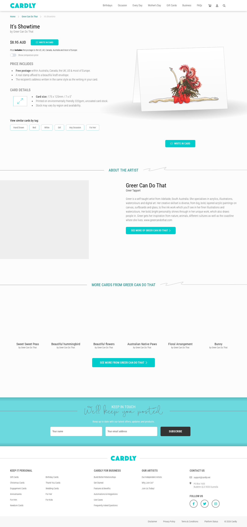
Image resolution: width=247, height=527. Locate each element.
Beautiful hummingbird (65, 344)
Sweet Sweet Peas (27, 344)
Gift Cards (172, 5)
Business (186, 5)
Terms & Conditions (189, 521)
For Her (92, 127)
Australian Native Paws (142, 344)
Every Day (137, 5)
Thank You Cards (53, 482)
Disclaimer (152, 521)
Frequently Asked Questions (106, 505)
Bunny (218, 344)
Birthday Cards (52, 477)
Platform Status (211, 521)
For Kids (49, 500)
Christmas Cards (17, 482)
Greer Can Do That (30, 16)
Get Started (98, 482)
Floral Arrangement (180, 344)
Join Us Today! (148, 488)
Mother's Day (154, 5)
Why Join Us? (147, 482)
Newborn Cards (16, 505)
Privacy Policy (169, 521)
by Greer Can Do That (28, 347)
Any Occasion (75, 127)
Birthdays (107, 5)
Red (34, 127)
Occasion (122, 5)
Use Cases (98, 500)
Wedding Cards (52, 488)
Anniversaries (16, 494)
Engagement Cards (18, 488)
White (46, 127)
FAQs (199, 5)
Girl (59, 127)
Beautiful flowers (104, 344)
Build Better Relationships (105, 477)
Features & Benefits (102, 488)
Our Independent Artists (152, 477)
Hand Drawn (18, 127)
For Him (13, 500)
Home (12, 16)
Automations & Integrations (106, 494)
